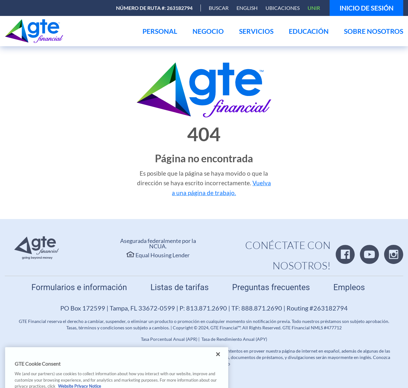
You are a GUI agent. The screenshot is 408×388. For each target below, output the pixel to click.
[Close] (218, 359)
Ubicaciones (283, 8)
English (247, 8)
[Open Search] (219, 7)
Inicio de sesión (366, 8)
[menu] (160, 31)
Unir (314, 8)
